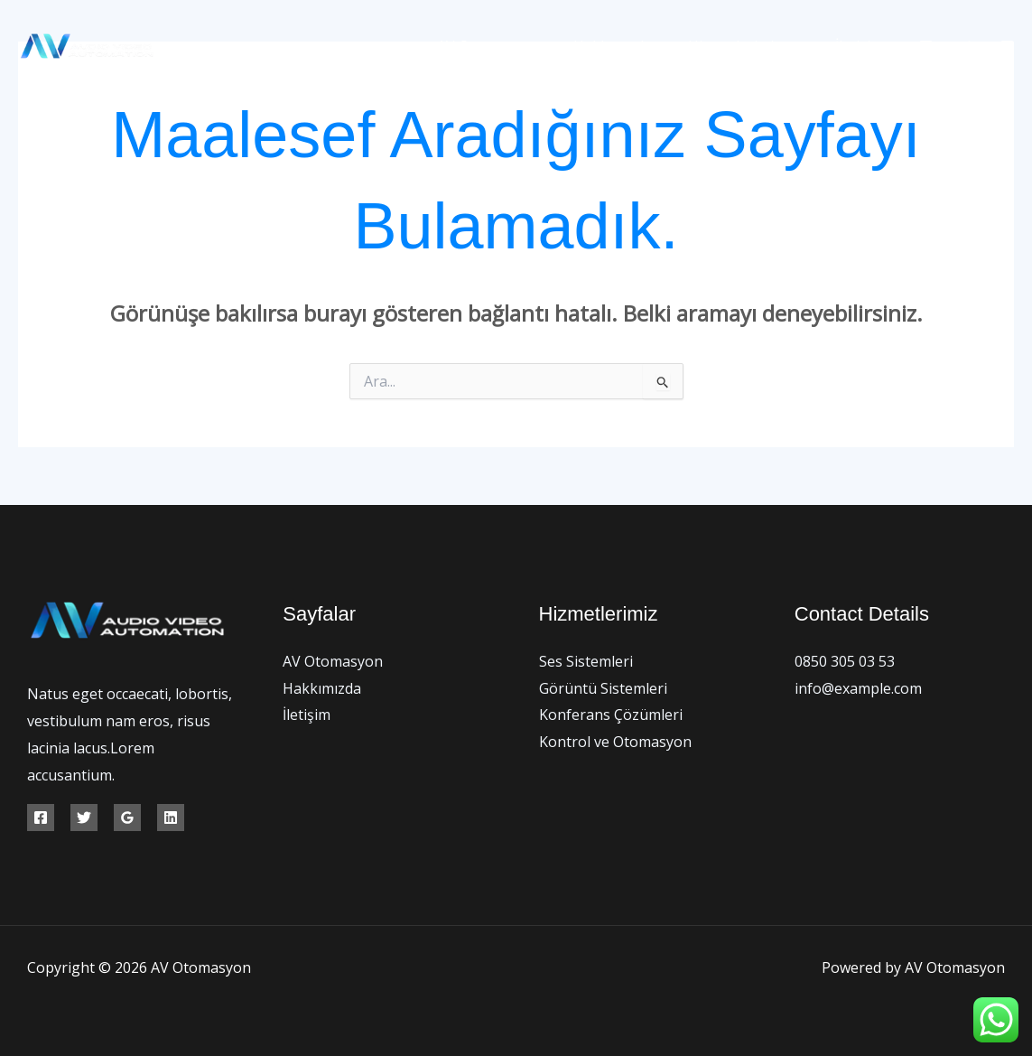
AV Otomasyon (512, 46)
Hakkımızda (630, 46)
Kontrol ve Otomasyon (615, 742)
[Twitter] (966, 46)
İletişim (863, 46)
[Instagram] (1007, 46)
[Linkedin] (170, 817)
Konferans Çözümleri (611, 714)
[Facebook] (926, 46)
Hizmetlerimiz (754, 46)
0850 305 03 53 (845, 661)
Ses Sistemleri (586, 661)
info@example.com (858, 688)
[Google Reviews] (127, 817)
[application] (801, 46)
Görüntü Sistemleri (603, 688)
